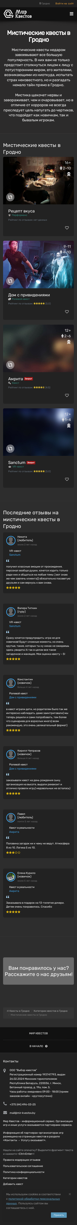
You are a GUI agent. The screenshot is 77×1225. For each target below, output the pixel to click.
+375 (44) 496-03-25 (23, 1104)
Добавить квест (13, 1184)
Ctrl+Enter (25, 1153)
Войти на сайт (64, 3)
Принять (59, 1215)
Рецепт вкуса (21, 211)
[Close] (70, 1194)
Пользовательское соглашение (23, 1166)
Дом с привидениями (29, 294)
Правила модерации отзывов (21, 1159)
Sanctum (16, 462)
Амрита (15, 378)
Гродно (44, 3)
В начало (38, 1046)
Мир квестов (38, 1033)
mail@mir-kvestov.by (22, 1112)
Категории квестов (15, 1178)
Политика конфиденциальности (23, 1172)
